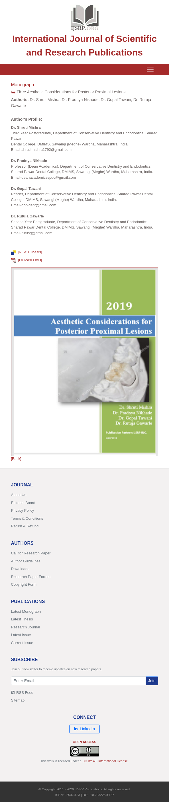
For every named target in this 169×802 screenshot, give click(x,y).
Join (152, 680)
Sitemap (18, 700)
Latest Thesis (22, 619)
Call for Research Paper (31, 553)
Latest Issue (21, 635)
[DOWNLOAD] (26, 260)
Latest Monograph (26, 611)
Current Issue (22, 643)
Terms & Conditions (27, 518)
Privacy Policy (22, 510)
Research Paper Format (31, 577)
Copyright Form (24, 584)
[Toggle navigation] (150, 69)
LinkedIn (84, 729)
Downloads (20, 569)
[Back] (16, 458)
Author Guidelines (25, 561)
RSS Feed (22, 692)
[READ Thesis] (26, 252)
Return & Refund (25, 526)
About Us (18, 495)
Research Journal (25, 627)
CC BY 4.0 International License (105, 761)
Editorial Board (23, 503)
